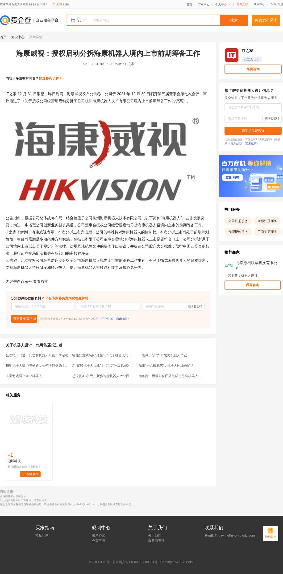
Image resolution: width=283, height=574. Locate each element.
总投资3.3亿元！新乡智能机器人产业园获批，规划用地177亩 (104, 376)
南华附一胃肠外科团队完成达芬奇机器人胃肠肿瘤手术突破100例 (170, 376)
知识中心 (18, 37)
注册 (280, 4)
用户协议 (98, 535)
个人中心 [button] (223, 4)
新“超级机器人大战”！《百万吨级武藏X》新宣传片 (104, 365)
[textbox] (168, 20)
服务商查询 (156, 540)
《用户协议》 (107, 318)
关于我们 (154, 535)
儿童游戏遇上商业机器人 (24, 376)
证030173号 (100, 562)
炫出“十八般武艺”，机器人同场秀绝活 (166, 365)
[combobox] (157, 20)
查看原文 (40, 282)
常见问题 (42, 535)
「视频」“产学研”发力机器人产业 (163, 355)
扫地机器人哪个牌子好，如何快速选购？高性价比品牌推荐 (37, 365)
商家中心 (259, 4)
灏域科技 (14, 461)
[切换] (65, 4)
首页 (189, 4)
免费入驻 (242, 4)
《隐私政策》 (122, 318)
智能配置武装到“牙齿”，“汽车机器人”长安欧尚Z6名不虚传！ (104, 355)
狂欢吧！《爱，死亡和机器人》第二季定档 (37, 355)
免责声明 (98, 540)
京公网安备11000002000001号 (135, 562)
